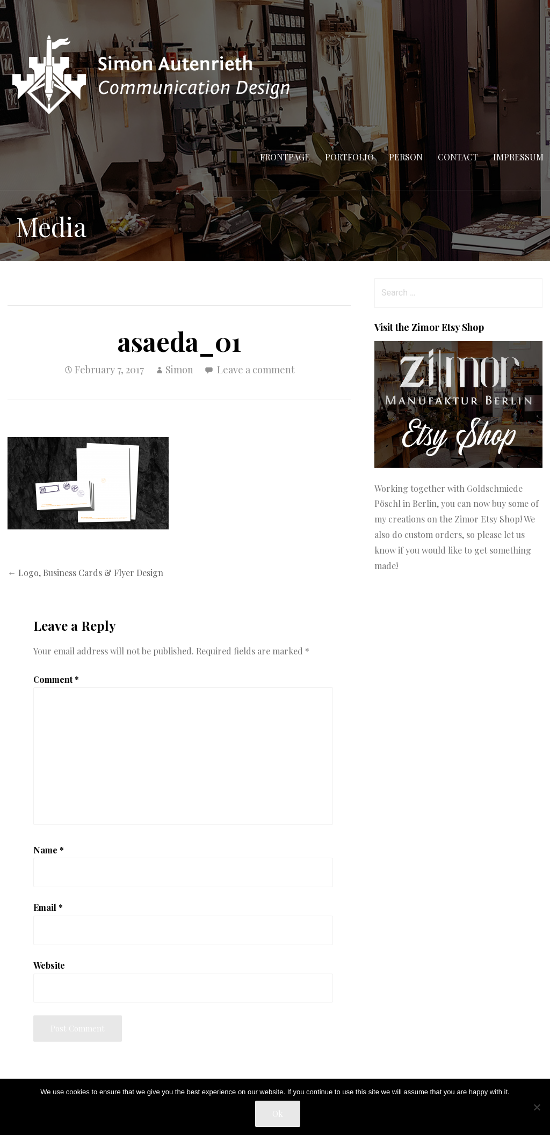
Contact (458, 157)
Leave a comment (256, 369)
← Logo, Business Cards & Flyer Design (85, 572)
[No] (536, 1107)
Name (48, 850)
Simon (179, 369)
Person (406, 157)
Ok (277, 1113)
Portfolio (349, 157)
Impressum (518, 157)
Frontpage (285, 157)
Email (48, 907)
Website (49, 965)
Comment (56, 679)
